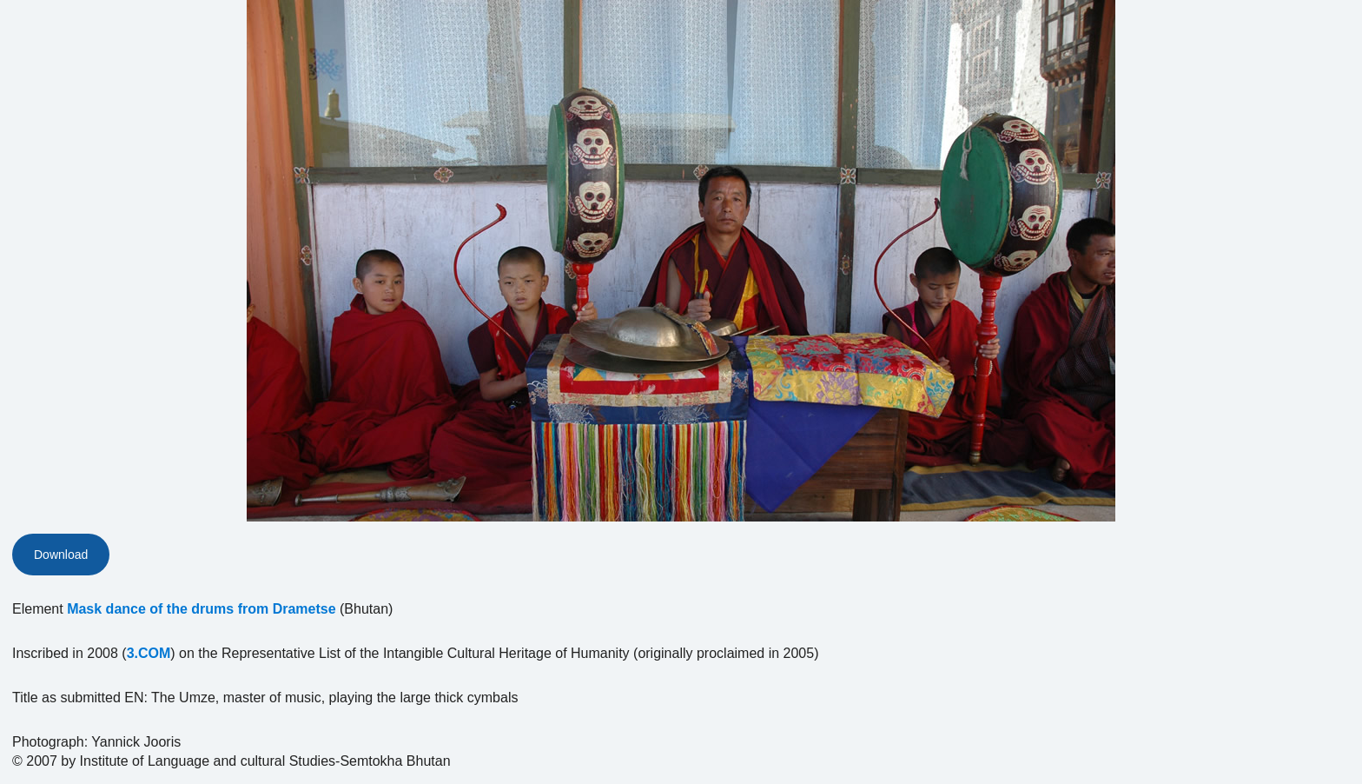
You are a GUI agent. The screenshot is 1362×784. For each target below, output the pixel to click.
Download (61, 554)
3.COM (149, 653)
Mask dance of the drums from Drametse (201, 608)
